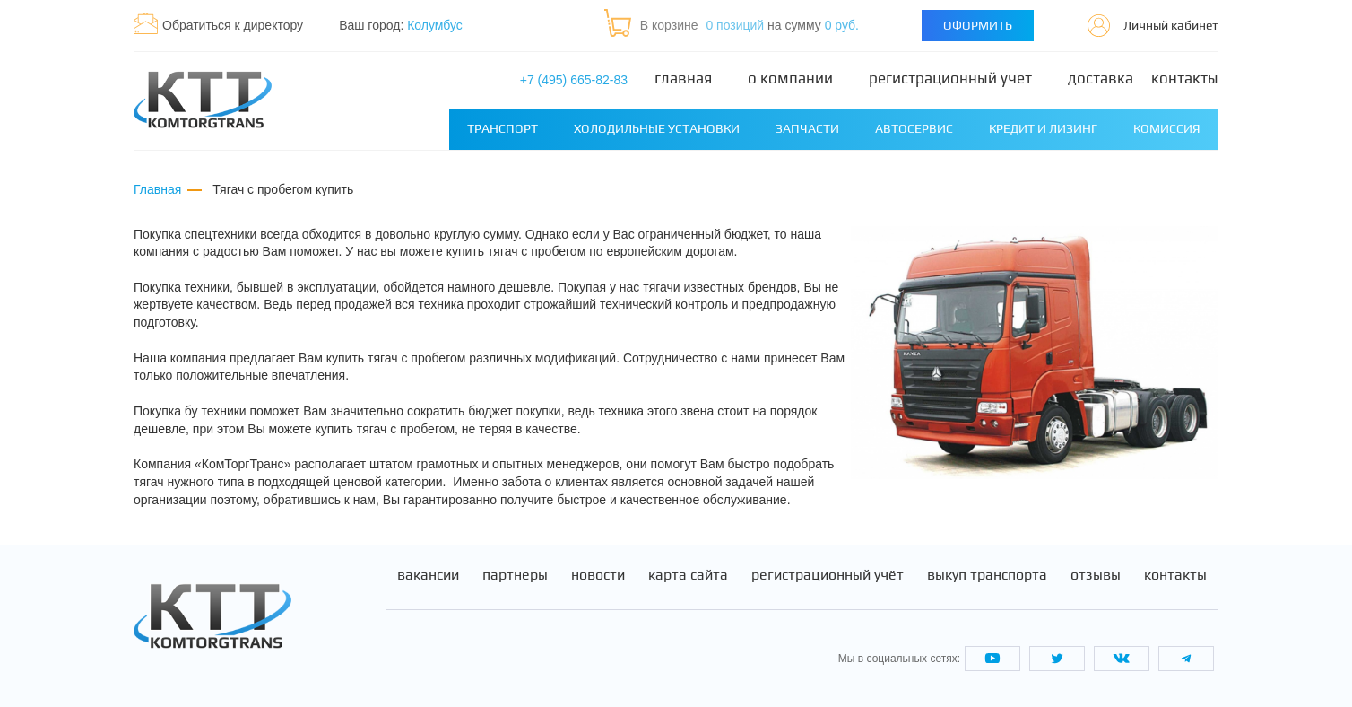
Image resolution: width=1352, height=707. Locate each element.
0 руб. (842, 25)
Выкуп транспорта (987, 575)
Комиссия (1166, 128)
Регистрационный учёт (827, 575)
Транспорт (502, 128)
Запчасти (807, 128)
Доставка (1100, 78)
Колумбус (435, 25)
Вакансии (428, 575)
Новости (598, 575)
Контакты (1184, 78)
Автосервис (914, 128)
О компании (790, 78)
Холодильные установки (657, 128)
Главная (683, 78)
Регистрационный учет (950, 78)
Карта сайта (688, 575)
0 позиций (735, 25)
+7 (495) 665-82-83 (574, 80)
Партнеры (515, 575)
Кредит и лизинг (1043, 128)
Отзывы (1095, 575)
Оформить (977, 25)
